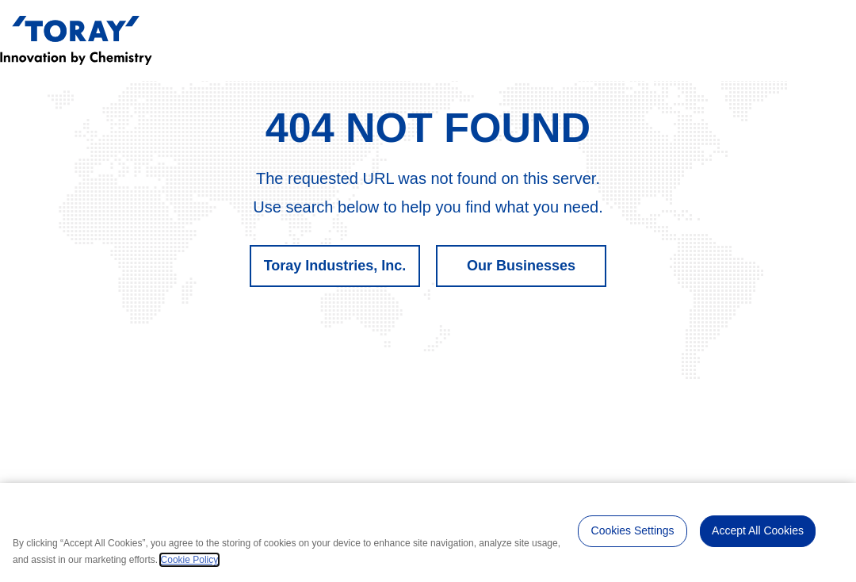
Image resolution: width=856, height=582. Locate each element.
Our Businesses (521, 266)
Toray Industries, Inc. (335, 266)
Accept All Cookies (758, 530)
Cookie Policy (190, 559)
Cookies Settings (632, 530)
